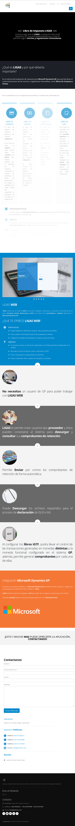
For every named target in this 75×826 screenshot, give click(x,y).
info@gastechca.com (19, 748)
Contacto (52, 4)
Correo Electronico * (10, 670)
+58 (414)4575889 (27, 807)
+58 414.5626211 (19, 736)
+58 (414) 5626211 (65, 4)
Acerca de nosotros (41, 4)
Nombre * (7, 664)
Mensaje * (7, 684)
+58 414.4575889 (19, 740)
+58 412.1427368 (19, 744)
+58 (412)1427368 (38, 807)
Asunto (6, 677)
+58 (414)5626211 (16, 807)
